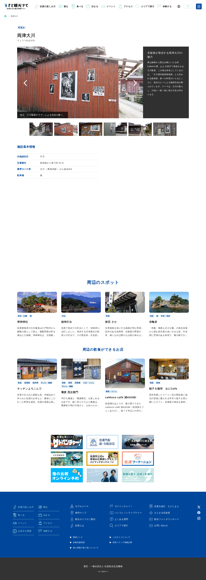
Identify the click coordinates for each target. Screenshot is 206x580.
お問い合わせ (158, 526)
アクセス (128, 6)
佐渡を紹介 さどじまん (164, 506)
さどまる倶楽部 (159, 513)
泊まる (94, 6)
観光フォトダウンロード (164, 519)
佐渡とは (77, 526)
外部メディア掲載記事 (122, 542)
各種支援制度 (79, 542)
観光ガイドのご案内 (82, 519)
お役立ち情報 (22, 531)
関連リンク (78, 537)
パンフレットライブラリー (126, 513)
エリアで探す (147, 6)
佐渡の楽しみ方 (48, 6)
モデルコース (79, 506)
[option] (41, 129)
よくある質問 (119, 519)
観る (66, 6)
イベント (110, 6)
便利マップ (78, 513)
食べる (80, 6)
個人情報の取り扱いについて (86, 547)
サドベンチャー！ (121, 506)
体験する (167, 6)
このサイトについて (121, 537)
